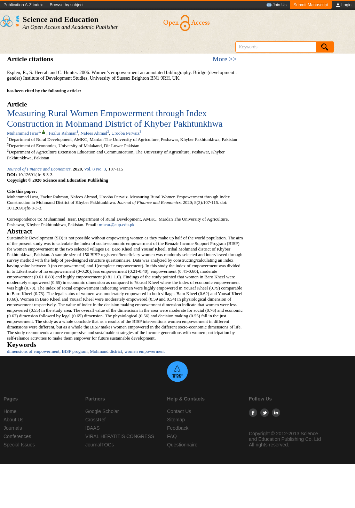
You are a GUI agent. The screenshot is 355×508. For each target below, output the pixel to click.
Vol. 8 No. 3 (95, 169)
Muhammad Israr (22, 133)
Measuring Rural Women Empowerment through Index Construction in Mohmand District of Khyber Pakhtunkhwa (115, 118)
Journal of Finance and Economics (39, 169)
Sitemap (176, 419)
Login (343, 5)
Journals (12, 428)
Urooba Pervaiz (125, 133)
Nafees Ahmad (93, 133)
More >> (225, 59)
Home (9, 411)
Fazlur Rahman (63, 133)
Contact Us (179, 411)
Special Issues (19, 444)
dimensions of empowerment (33, 351)
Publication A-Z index (23, 4)
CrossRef (95, 419)
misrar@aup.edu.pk (116, 224)
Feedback (177, 428)
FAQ (172, 436)
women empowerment (145, 351)
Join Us (276, 5)
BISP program (74, 351)
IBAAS (92, 428)
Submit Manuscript (310, 4)
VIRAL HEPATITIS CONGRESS (119, 436)
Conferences (17, 436)
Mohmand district (106, 351)
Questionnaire (182, 444)
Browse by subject (67, 4)
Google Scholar (102, 411)
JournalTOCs (99, 444)
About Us (13, 419)
